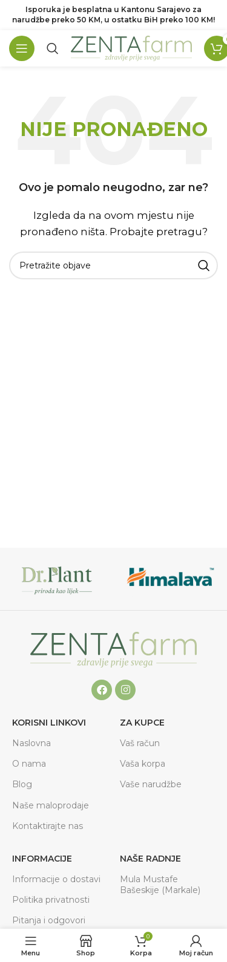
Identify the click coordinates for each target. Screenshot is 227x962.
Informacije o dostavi (56, 879)
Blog (22, 784)
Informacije (42, 858)
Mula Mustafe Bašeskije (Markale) (160, 884)
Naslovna (31, 743)
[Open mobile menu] (22, 48)
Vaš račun (140, 743)
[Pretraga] (53, 48)
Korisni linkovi (49, 722)
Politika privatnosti (51, 899)
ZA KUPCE (142, 722)
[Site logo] (131, 47)
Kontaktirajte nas (47, 826)
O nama (29, 763)
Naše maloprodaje (50, 805)
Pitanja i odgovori (48, 920)
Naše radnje (150, 858)
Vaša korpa (142, 763)
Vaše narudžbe (151, 784)
